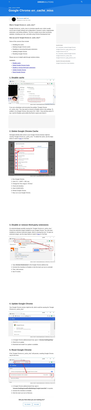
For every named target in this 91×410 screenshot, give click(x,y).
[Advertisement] (31, 121)
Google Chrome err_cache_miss (64, 55)
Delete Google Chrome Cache (21, 65)
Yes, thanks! (28, 404)
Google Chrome (16, 7)
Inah (27, 18)
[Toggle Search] (82, 2)
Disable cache (17, 63)
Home (10, 7)
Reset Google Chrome (19, 72)
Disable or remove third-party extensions (24, 67)
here (20, 138)
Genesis (21, 18)
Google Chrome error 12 (62, 51)
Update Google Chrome (19, 70)
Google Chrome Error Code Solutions (65, 63)
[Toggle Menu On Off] (9, 2)
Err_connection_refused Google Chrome (66, 47)
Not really (36, 404)
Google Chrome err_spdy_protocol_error (66, 49)
